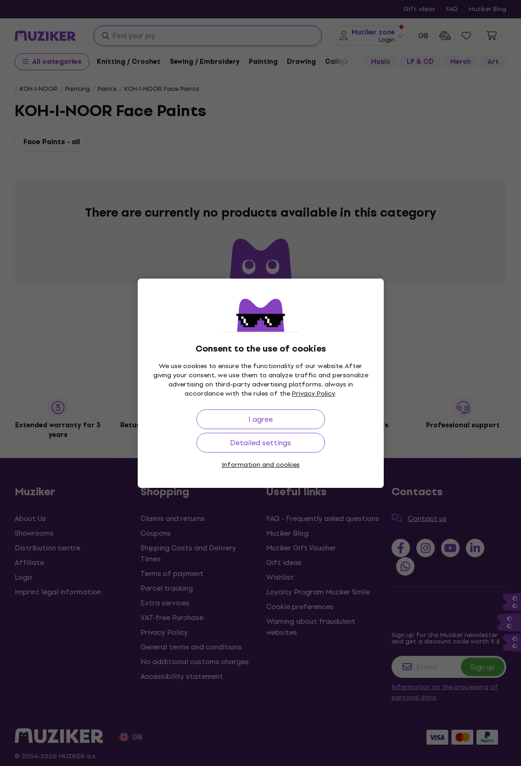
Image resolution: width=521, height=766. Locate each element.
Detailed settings (260, 442)
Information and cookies (261, 465)
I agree (260, 419)
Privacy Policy (313, 393)
